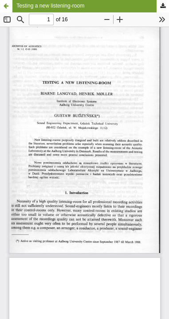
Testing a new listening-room (50, 6)
